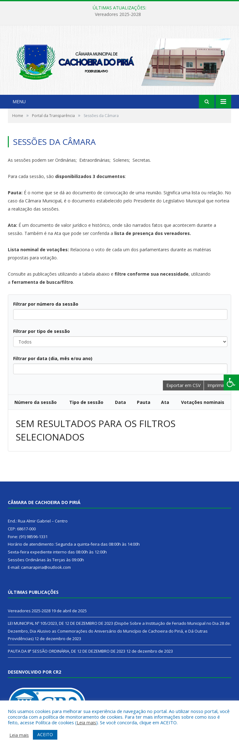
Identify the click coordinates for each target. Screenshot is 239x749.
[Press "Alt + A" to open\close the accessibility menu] (231, 382)
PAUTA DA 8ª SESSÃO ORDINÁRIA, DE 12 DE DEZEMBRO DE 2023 (66, 651)
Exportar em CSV (183, 385)
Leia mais (86, 722)
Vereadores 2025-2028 (118, 14)
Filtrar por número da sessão (45, 304)
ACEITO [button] (45, 734)
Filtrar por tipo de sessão (41, 331)
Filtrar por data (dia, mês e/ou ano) (52, 358)
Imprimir (215, 385)
